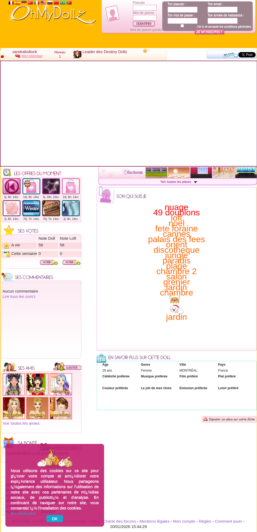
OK (55, 518)
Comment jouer (228, 521)
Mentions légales (155, 521)
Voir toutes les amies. (22, 423)
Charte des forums (119, 521)
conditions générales (237, 26)
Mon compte (184, 521)
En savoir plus (23, 513)
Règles (205, 521)
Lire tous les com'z (19, 296)
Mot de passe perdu (146, 30)
